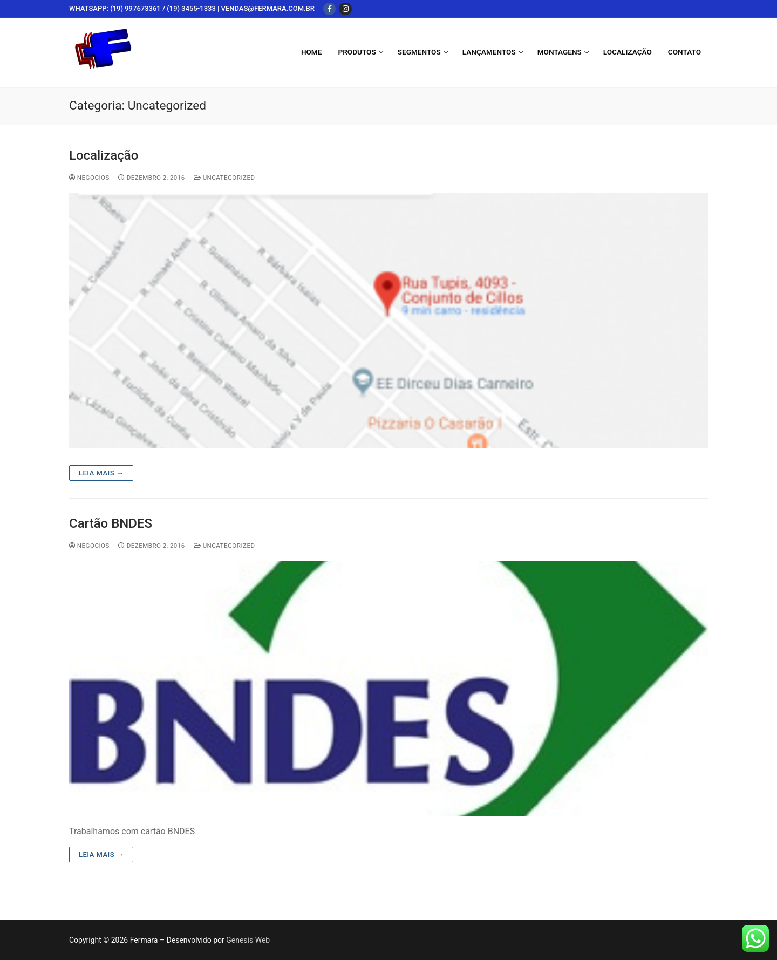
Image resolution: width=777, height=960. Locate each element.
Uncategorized (224, 177)
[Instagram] (345, 9)
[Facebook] (329, 9)
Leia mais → (101, 473)
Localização (103, 155)
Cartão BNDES (110, 523)
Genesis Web (248, 940)
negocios (89, 177)
